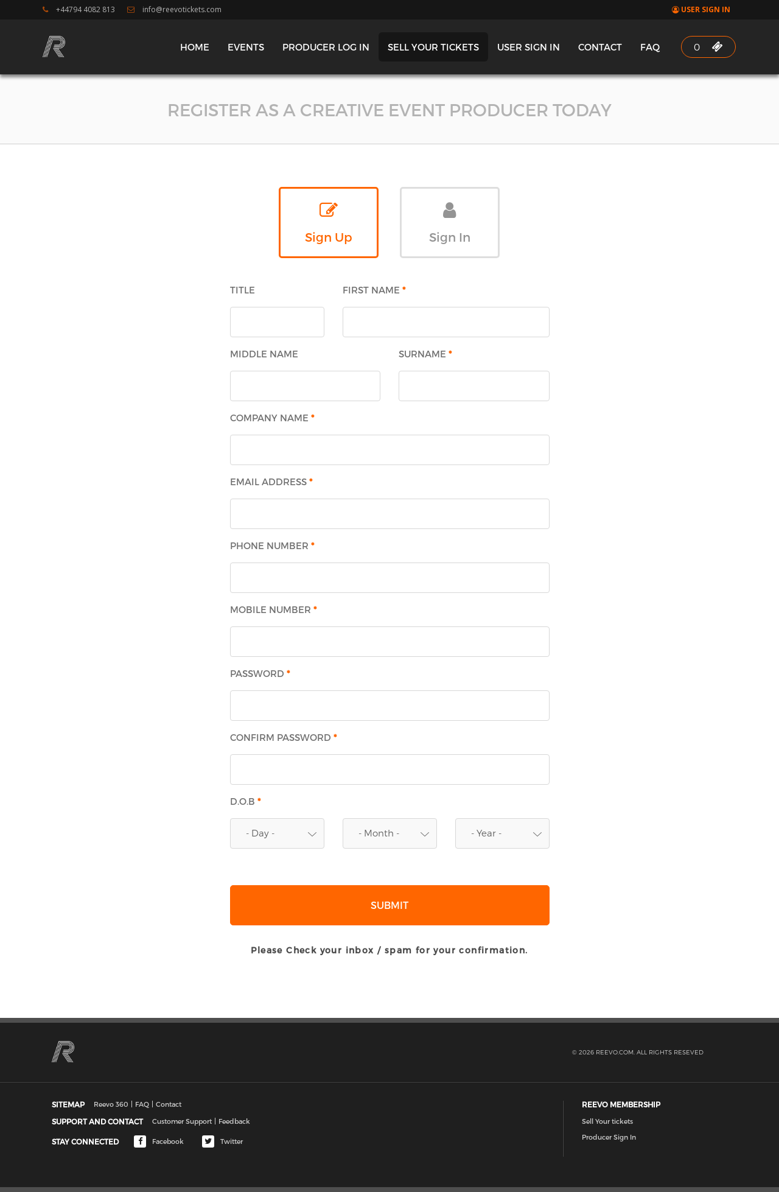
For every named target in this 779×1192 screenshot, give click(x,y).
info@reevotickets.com (174, 9)
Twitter (222, 1141)
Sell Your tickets (433, 46)
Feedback (234, 1121)
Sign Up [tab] (329, 222)
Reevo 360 (111, 1104)
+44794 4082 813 (79, 9)
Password (260, 673)
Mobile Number (274, 609)
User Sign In (701, 9)
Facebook (159, 1141)
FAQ (650, 46)
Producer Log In (325, 46)
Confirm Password (284, 737)
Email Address (271, 481)
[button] (277, 833)
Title (242, 290)
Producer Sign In (609, 1137)
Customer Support (182, 1121)
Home (194, 46)
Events (246, 46)
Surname (426, 354)
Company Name (272, 417)
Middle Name (264, 354)
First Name (375, 290)
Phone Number (272, 545)
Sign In (450, 222)
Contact (600, 46)
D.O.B (246, 801)
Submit (389, 905)
